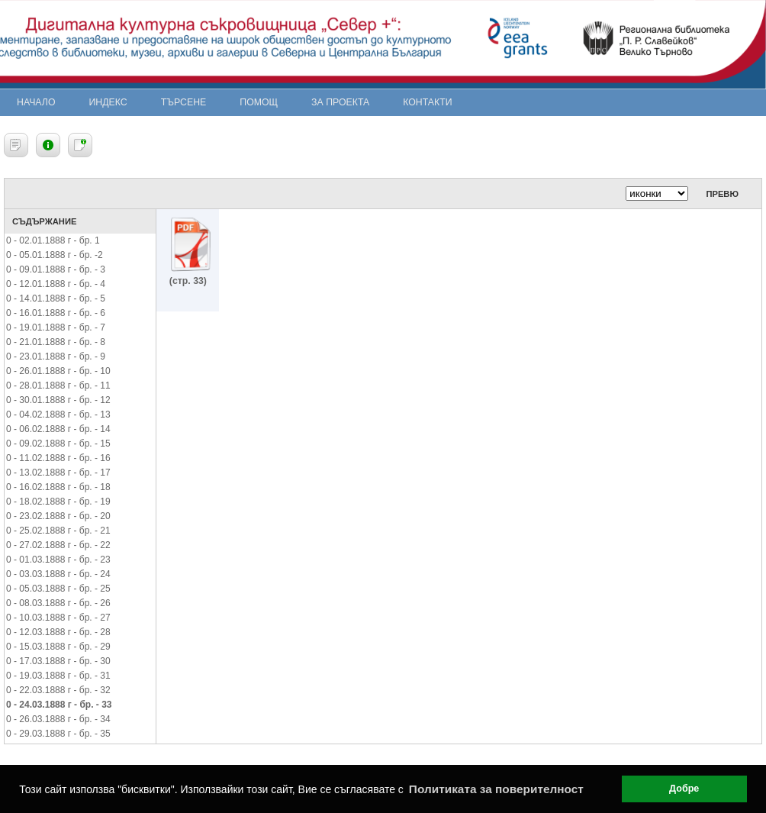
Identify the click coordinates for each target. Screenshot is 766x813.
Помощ (259, 102)
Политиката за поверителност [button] (496, 788)
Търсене (184, 102)
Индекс (108, 102)
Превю (722, 193)
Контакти (427, 102)
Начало (36, 102)
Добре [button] (684, 788)
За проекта (340, 102)
